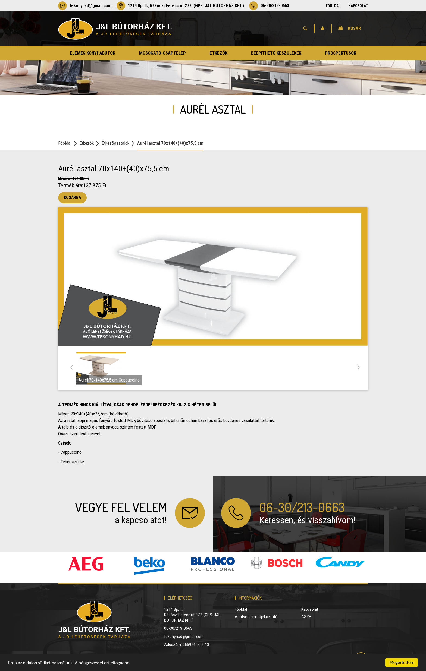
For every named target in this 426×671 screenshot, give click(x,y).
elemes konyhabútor (92, 53)
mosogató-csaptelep (162, 53)
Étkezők (86, 143)
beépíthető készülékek (276, 53)
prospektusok (340, 53)
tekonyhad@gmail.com (84, 5)
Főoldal (333, 6)
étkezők (218, 53)
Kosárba (72, 197)
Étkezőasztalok (115, 143)
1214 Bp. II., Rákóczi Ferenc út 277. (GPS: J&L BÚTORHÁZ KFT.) (180, 5)
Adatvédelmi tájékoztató (256, 617)
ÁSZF (306, 617)
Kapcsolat (358, 6)
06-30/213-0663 (269, 5)
